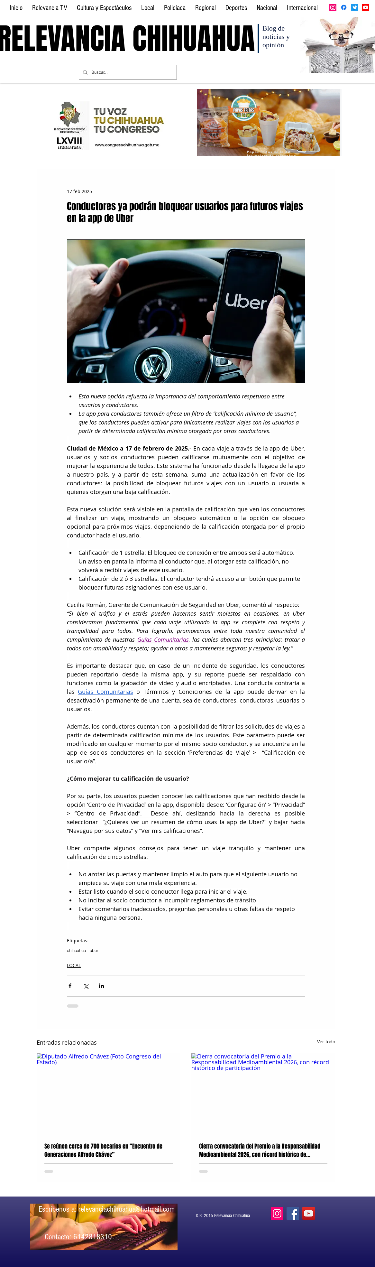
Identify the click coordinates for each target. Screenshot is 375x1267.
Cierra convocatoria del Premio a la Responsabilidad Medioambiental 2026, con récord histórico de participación (259, 1150)
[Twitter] (354, 7)
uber (94, 950)
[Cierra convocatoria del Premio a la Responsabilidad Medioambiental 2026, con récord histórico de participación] (263, 1093)
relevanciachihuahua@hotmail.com (126, 1209)
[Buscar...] (127, 72)
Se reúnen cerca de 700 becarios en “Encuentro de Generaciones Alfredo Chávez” (103, 1150)
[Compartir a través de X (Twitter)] (86, 986)
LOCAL (74, 965)
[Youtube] (365, 7)
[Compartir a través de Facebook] (70, 986)
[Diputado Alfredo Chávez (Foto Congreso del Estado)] (108, 1093)
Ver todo (326, 1042)
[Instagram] (332, 7)
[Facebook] (343, 7)
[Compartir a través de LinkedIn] (101, 986)
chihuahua (76, 950)
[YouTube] (308, 1213)
